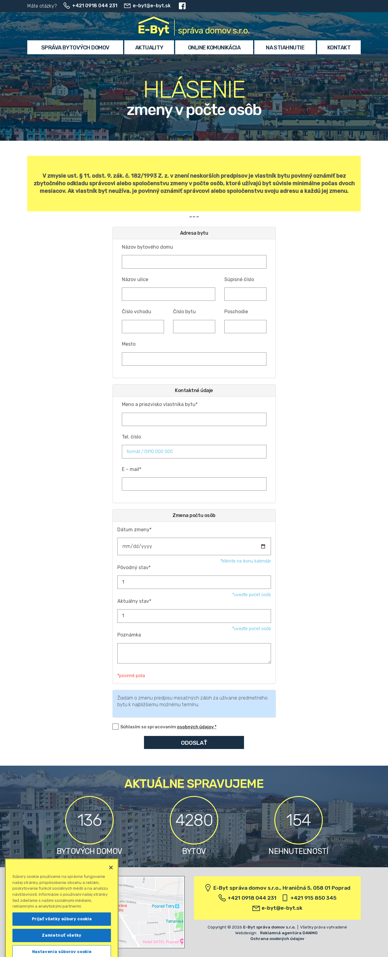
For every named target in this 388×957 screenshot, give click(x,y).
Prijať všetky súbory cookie (62, 930)
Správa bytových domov (75, 47)
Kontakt (338, 47)
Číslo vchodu (136, 311)
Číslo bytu (184, 311)
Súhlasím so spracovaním (168, 727)
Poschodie (236, 311)
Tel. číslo (131, 437)
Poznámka (129, 635)
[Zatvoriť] (111, 878)
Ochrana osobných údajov (277, 938)
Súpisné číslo (239, 279)
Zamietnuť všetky (62, 946)
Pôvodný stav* (134, 567)
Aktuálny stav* (134, 601)
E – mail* (131, 469)
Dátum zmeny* (134, 529)
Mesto (128, 344)
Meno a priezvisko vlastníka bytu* (160, 404)
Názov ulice (135, 279)
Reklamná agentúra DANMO (289, 932)
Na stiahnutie (285, 47)
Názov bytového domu (147, 247)
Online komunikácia (214, 47)
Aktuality (149, 47)
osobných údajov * (196, 727)
